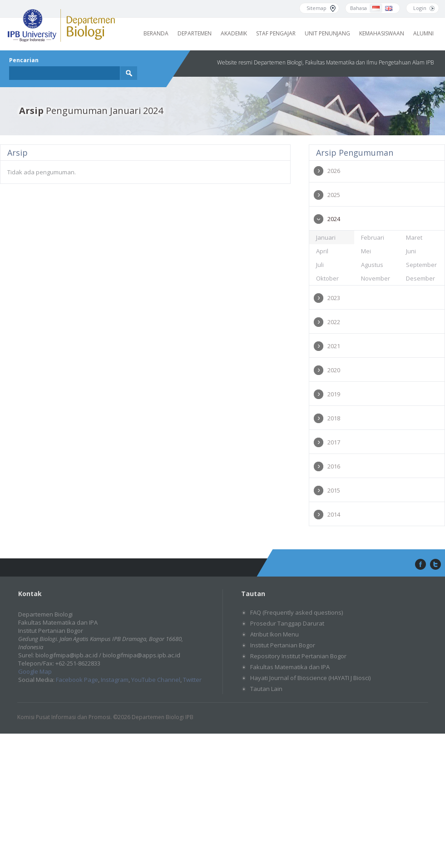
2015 (333, 490)
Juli (320, 265)
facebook (419, 565)
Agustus (372, 265)
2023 (333, 298)
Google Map (35, 671)
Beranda (155, 33)
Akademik (234, 33)
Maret (414, 237)
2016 (333, 466)
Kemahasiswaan (381, 33)
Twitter (192, 680)
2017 (333, 442)
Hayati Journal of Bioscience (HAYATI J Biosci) (310, 678)
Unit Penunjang (327, 33)
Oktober (327, 278)
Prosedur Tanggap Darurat (287, 623)
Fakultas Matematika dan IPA (290, 667)
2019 (333, 394)
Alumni (423, 33)
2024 (333, 219)
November (375, 278)
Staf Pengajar (276, 33)
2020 (333, 370)
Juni (411, 251)
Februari (372, 237)
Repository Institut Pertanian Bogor (298, 656)
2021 (333, 346)
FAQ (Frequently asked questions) (296, 612)
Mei (366, 251)
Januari (326, 237)
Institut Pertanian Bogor (282, 645)
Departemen (195, 33)
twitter (435, 565)
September (421, 265)
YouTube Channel (155, 680)
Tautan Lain (266, 689)
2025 (333, 195)
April (322, 251)
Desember (420, 278)
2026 (333, 171)
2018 (333, 418)
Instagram (115, 680)
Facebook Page (77, 680)
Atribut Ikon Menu (274, 634)
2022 (333, 322)
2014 (333, 514)
